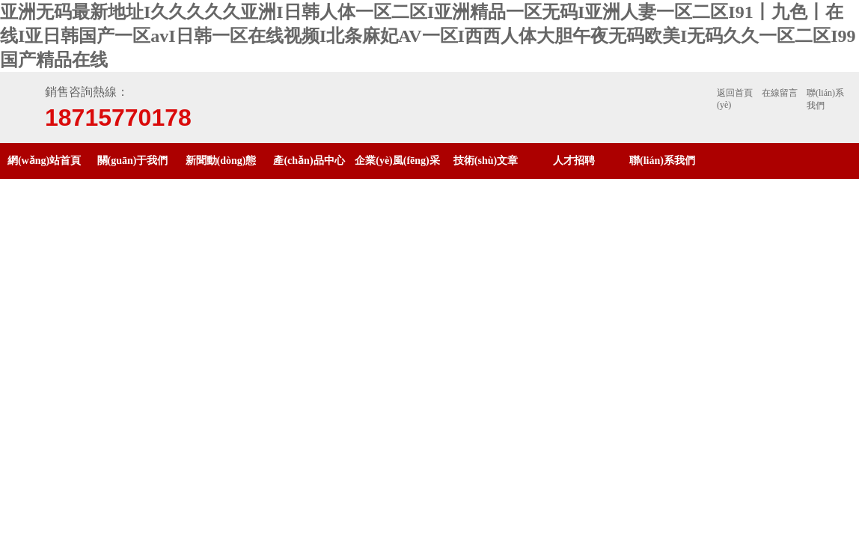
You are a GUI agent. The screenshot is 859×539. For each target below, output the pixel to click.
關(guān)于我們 (132, 160)
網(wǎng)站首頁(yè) (44, 178)
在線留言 (780, 93)
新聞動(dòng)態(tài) (221, 178)
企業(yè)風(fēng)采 (397, 160)
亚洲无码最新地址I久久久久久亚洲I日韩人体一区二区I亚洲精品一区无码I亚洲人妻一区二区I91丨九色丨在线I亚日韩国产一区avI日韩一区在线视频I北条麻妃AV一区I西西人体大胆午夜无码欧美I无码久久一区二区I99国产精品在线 (428, 36)
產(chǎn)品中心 (308, 160)
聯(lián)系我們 (825, 99)
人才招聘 (574, 160)
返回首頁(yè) (735, 99)
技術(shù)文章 (485, 160)
